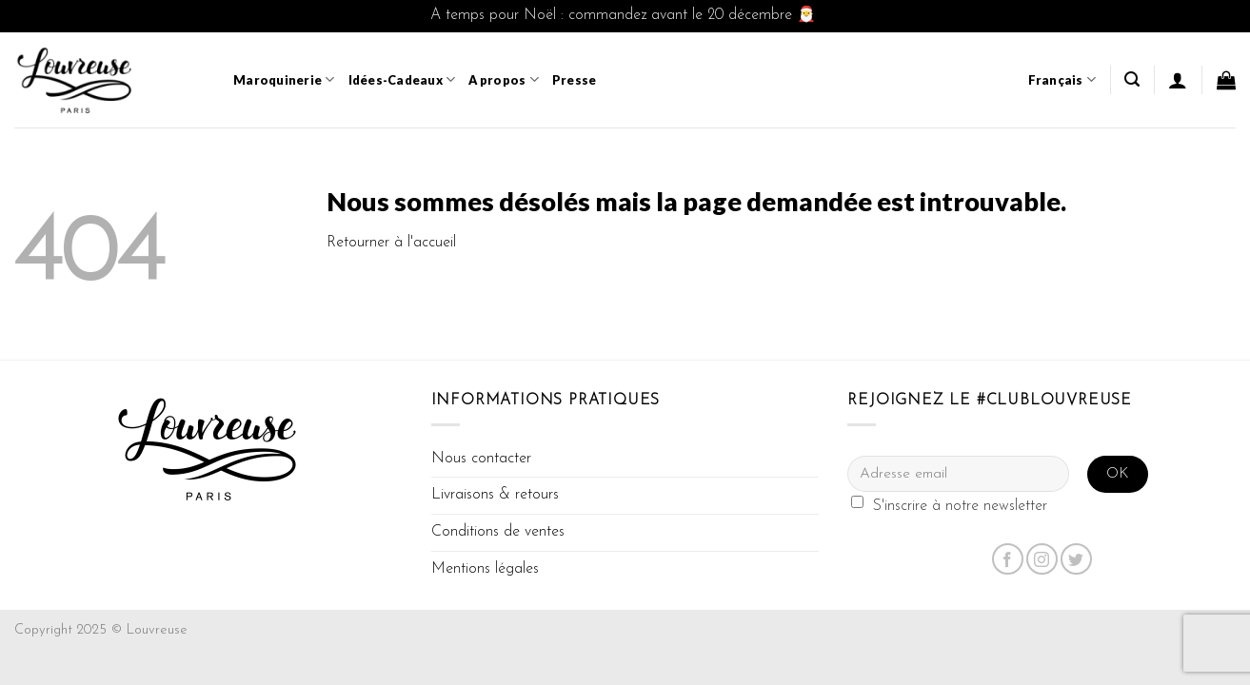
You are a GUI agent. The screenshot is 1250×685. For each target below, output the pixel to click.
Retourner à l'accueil (391, 242)
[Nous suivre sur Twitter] (1076, 559)
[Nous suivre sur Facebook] (1007, 559)
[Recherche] (1132, 79)
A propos (503, 79)
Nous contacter (481, 458)
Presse (574, 80)
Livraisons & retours (495, 494)
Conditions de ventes (498, 531)
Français (1062, 79)
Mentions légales (485, 569)
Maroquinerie (284, 79)
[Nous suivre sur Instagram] (1042, 559)
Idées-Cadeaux (402, 79)
